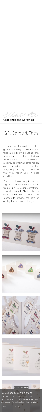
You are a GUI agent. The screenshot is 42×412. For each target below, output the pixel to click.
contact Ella (19, 191)
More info (33, 404)
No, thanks (19, 409)
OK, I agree (6, 409)
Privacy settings (21, 389)
